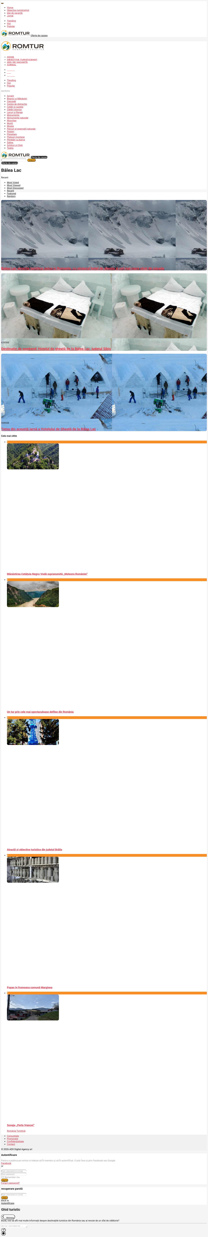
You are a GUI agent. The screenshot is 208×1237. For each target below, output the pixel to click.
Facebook (6, 1163)
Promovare (12, 1138)
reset (4, 1198)
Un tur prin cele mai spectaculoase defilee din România (40, 711)
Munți (10, 123)
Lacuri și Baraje (15, 112)
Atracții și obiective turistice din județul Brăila (34, 849)
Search (31, 160)
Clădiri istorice (14, 109)
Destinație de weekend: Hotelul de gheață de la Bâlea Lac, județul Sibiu (56, 349)
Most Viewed (13, 185)
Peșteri (10, 131)
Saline (10, 142)
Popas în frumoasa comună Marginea (29, 987)
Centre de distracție (17, 104)
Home (10, 7)
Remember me (12, 1177)
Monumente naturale (17, 118)
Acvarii (10, 96)
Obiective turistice (18, 10)
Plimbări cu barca (16, 139)
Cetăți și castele (15, 107)
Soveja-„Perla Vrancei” (21, 1125)
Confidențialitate (15, 1141)
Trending (11, 20)
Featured (11, 193)
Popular (11, 26)
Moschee (11, 120)
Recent (10, 190)
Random (11, 196)
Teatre (10, 148)
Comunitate (13, 1136)
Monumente (13, 115)
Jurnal (10, 15)
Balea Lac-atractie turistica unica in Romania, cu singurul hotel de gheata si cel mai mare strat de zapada (82, 268)
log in (4, 1180)
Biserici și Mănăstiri (17, 98)
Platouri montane (16, 137)
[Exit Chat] (8, 1216)
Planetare (12, 134)
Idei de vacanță (14, 13)
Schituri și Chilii (15, 145)
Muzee (10, 126)
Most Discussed (15, 188)
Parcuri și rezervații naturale (21, 128)
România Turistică (16, 1131)
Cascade (11, 101)
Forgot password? (10, 1183)
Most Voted (13, 182)
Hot (9, 23)
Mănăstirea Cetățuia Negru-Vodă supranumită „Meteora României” (47, 574)
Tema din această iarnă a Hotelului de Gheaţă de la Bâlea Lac (48, 429)
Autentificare (7, 1203)
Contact (11, 1144)
